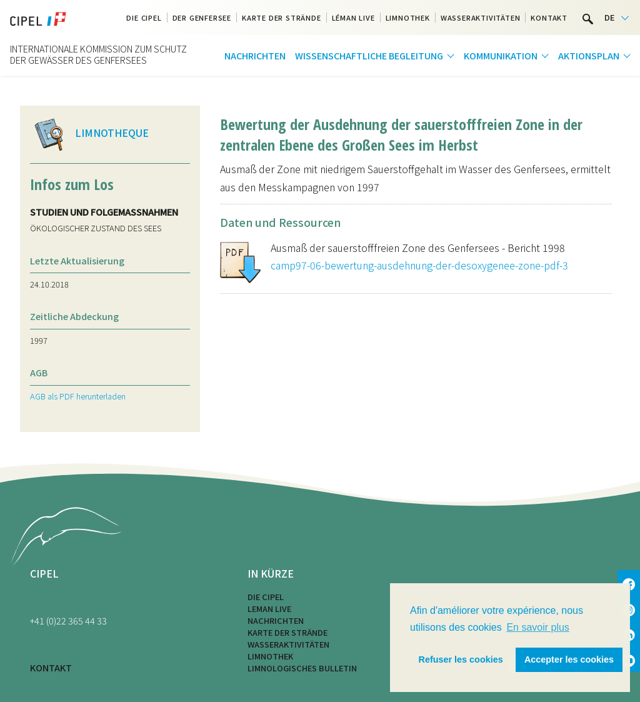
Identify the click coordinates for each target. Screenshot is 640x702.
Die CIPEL (266, 597)
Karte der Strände (281, 18)
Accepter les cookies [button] (569, 659)
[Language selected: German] (616, 17)
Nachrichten (255, 55)
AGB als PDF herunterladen (78, 396)
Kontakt (549, 18)
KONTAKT (51, 667)
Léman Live (353, 18)
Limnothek (408, 18)
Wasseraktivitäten (481, 18)
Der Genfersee (201, 18)
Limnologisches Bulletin (302, 668)
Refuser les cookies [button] (461, 659)
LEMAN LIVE (269, 608)
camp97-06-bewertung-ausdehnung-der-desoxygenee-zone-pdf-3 (419, 265)
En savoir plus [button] (537, 627)
